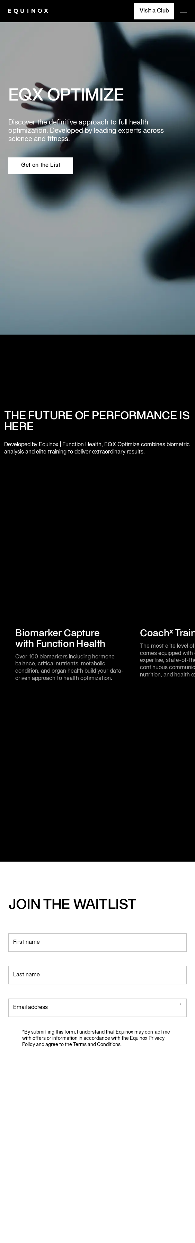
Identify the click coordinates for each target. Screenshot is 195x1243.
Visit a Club (154, 11)
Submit (170, 1004)
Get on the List (41, 165)
